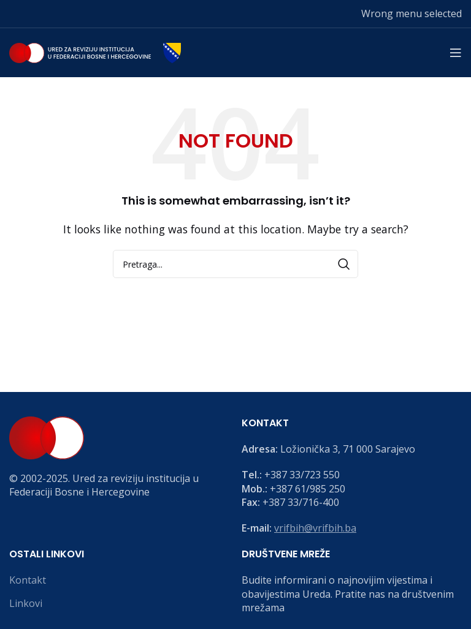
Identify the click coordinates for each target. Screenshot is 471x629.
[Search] (235, 264)
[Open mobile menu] (455, 52)
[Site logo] (95, 51)
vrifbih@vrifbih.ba (315, 528)
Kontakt (27, 580)
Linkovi (25, 603)
